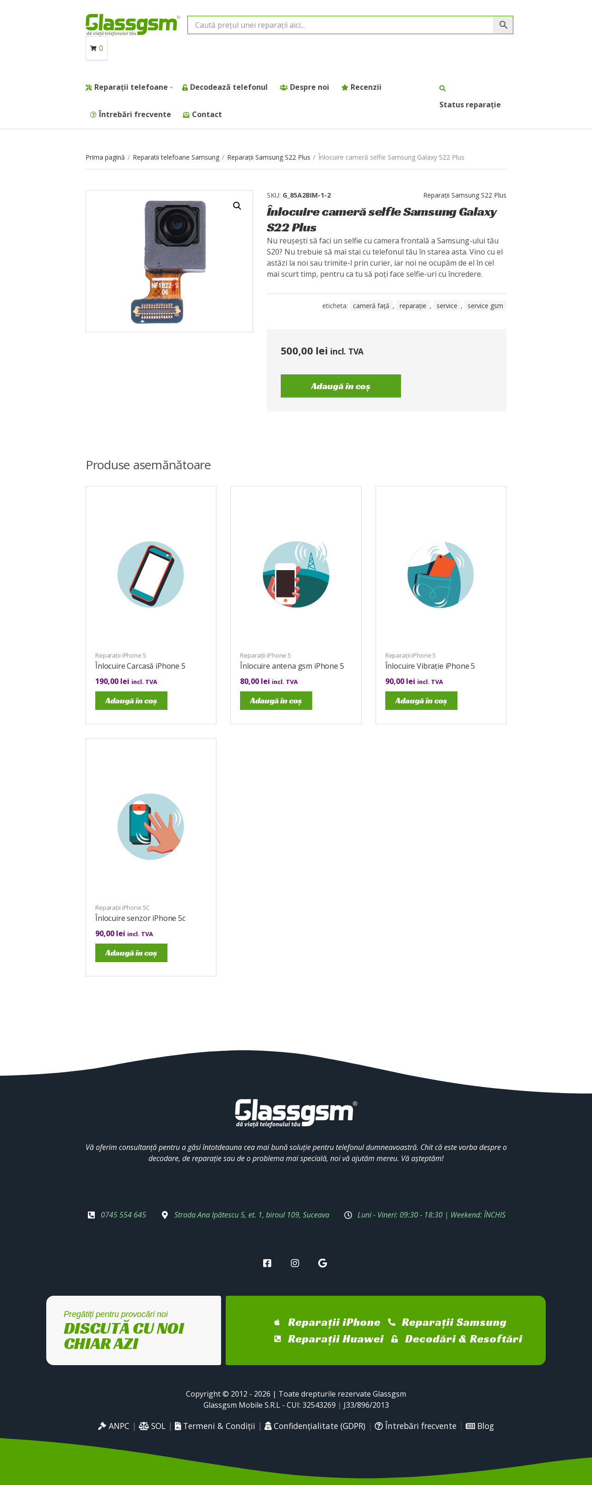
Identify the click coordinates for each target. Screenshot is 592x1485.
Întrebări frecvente (135, 114)
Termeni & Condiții (215, 1425)
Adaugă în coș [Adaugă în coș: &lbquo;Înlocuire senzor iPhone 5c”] (131, 952)
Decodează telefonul (229, 87)
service (447, 305)
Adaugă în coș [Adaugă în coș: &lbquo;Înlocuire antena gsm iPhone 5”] (276, 700)
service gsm (485, 305)
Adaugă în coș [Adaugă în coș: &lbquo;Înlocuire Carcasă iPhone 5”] (131, 700)
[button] (237, 206)
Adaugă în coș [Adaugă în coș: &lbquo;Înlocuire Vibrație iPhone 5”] (421, 700)
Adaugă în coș (340, 386)
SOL (152, 1425)
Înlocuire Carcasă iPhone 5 (140, 666)
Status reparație (470, 104)
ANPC (114, 1425)
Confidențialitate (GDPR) (315, 1425)
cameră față (371, 305)
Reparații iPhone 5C (122, 907)
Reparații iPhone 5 (120, 655)
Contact (207, 114)
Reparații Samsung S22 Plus (268, 157)
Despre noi (309, 87)
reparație (413, 305)
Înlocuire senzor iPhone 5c (140, 918)
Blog (480, 1425)
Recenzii (366, 87)
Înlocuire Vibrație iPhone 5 (430, 666)
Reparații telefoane (131, 87)
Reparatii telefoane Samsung (176, 157)
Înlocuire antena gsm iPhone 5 (292, 666)
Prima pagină (105, 157)
